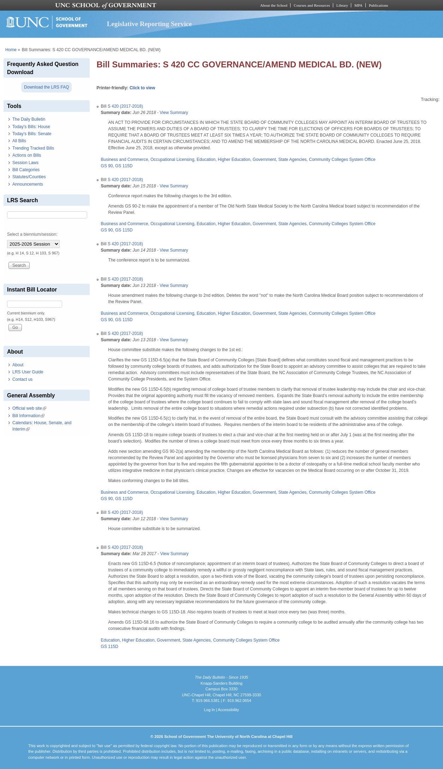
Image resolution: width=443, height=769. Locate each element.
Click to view (142, 87)
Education (206, 159)
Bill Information (28, 415)
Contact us (22, 379)
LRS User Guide (27, 372)
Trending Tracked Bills (33, 148)
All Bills (19, 140)
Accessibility (228, 710)
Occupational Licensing (172, 159)
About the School (273, 5)
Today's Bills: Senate (31, 133)
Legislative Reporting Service (149, 24)
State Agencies (293, 159)
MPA (358, 5)
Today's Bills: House (31, 126)
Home (11, 49)
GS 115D (123, 165)
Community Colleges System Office (342, 159)
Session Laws (25, 162)
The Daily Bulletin (28, 119)
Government (264, 159)
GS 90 (107, 165)
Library (342, 5)
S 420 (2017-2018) (125, 106)
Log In (209, 710)
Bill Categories (26, 169)
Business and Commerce (124, 159)
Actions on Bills (26, 155)
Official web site (29, 408)
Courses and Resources (312, 5)
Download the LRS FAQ (46, 87)
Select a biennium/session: (32, 234)
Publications (378, 5)
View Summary (174, 112)
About (17, 364)
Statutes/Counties (29, 176)
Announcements (27, 184)
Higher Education (234, 159)
